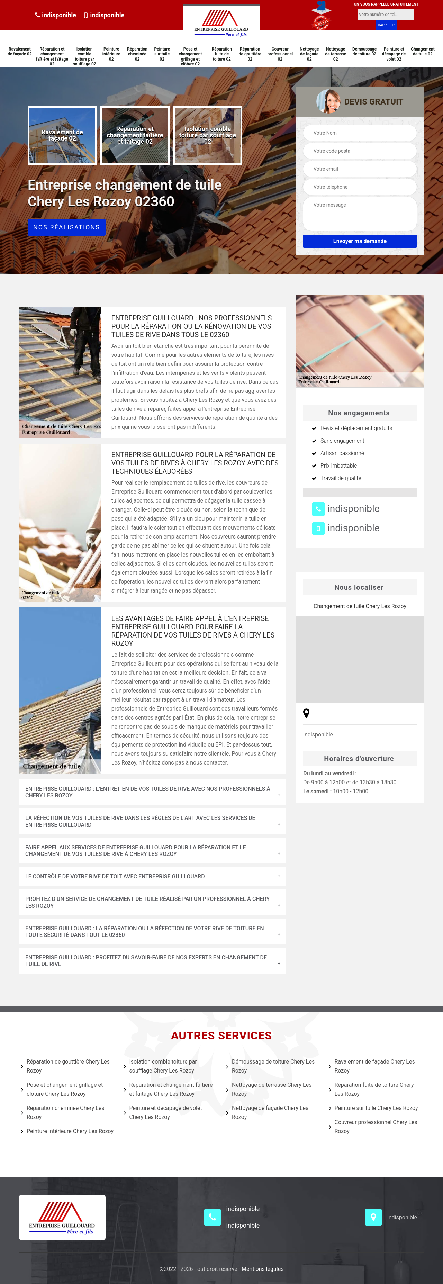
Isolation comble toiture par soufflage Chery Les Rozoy (160, 1066)
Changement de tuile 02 (423, 51)
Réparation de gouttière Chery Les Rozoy (65, 1066)
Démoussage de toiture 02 (364, 51)
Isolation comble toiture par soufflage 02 (84, 56)
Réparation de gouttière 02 (250, 54)
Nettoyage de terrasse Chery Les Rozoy (268, 1089)
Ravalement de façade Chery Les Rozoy (372, 1066)
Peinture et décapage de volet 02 (394, 54)
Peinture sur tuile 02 (162, 54)
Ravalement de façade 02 (20, 51)
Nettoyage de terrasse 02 (335, 54)
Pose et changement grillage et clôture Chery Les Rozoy (62, 1089)
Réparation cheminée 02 (137, 54)
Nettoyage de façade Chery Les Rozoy (267, 1112)
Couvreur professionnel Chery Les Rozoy (373, 1126)
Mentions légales (262, 1269)
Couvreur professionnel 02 (280, 54)
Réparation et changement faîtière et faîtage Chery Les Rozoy (168, 1089)
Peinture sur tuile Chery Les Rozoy (373, 1108)
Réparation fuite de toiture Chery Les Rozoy (371, 1089)
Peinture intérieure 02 (111, 54)
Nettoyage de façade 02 (309, 54)
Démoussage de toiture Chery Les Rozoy (270, 1066)
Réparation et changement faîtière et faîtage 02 (52, 56)
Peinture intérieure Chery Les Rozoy (67, 1131)
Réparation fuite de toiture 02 (222, 54)
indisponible (55, 15)
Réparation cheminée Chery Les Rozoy (62, 1112)
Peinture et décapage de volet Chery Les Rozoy (163, 1112)
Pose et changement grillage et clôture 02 (190, 56)
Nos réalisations (66, 227)
